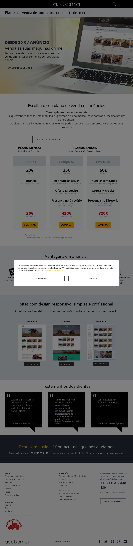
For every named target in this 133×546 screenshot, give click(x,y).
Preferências (41, 278)
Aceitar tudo (91, 278)
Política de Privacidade (53, 270)
